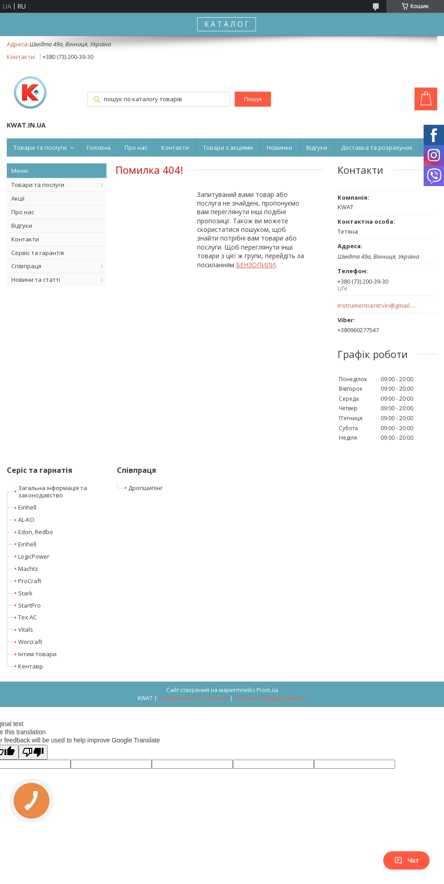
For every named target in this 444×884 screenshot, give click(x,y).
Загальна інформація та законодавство (52, 492)
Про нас (136, 147)
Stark (25, 593)
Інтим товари (37, 654)
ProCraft (29, 581)
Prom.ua (267, 690)
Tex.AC (27, 617)
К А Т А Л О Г (226, 24)
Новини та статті (35, 279)
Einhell (27, 507)
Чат (406, 860)
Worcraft (30, 642)
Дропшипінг (145, 488)
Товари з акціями (228, 147)
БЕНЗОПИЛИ (255, 264)
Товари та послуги (40, 147)
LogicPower (33, 556)
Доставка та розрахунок (377, 147)
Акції (17, 198)
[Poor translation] (33, 752)
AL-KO (26, 520)
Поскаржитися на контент (193, 698)
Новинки (279, 147)
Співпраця (26, 266)
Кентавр (30, 666)
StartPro (29, 605)
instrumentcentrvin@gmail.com (377, 305)
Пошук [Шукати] (253, 99)
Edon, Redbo (35, 532)
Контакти (175, 147)
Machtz (28, 569)
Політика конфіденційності (270, 698)
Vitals (25, 629)
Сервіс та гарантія (37, 253)
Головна (99, 147)
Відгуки (316, 147)
